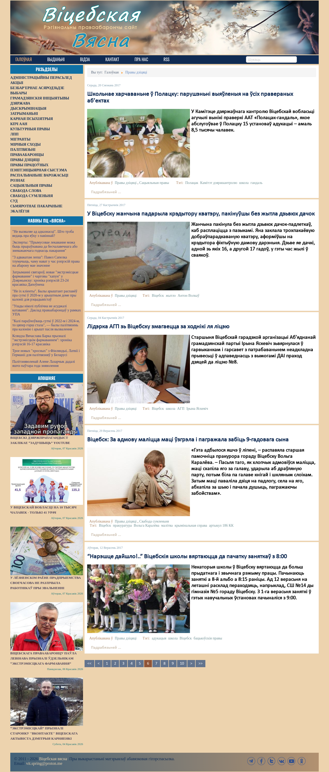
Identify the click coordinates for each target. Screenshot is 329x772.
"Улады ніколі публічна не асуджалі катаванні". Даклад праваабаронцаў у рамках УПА (46, 310)
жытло (171, 295)
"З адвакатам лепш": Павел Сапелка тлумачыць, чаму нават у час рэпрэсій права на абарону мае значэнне (46, 261)
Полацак (191, 183)
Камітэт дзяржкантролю (218, 183)
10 (182, 664)
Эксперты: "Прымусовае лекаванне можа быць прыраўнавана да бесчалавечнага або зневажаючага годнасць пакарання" (44, 246)
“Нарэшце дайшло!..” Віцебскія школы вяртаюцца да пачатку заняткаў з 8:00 (187, 557)
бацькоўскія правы (208, 638)
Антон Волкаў (188, 295)
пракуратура (122, 525)
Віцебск (158, 295)
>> (200, 664)
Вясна (100, 39)
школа (244, 183)
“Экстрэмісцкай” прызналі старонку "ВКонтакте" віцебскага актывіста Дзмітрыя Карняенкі (44, 733)
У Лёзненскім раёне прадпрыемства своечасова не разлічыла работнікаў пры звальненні (45, 583)
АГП (180, 409)
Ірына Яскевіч (197, 409)
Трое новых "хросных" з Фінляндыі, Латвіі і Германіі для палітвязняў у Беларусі (46, 353)
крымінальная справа (191, 525)
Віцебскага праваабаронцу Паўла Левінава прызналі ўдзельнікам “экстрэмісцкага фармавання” (43, 658)
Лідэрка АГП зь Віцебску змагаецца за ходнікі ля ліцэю (158, 327)
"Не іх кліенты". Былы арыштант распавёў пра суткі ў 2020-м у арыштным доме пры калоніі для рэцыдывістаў (44, 295)
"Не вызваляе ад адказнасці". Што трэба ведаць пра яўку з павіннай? (43, 234)
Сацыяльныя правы (154, 183)
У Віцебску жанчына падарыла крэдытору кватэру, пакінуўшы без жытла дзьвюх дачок (201, 214)
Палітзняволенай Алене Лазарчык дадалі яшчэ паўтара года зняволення (43, 364)
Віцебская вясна (53, 759)
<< (89, 664)
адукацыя (159, 638)
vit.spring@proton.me (44, 763)
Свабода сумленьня (154, 521)
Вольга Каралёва (146, 525)
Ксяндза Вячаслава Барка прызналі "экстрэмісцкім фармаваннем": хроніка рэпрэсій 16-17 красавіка (42, 340)
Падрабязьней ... (106, 192)
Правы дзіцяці (125, 183)
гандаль (256, 183)
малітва (167, 525)
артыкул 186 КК (221, 525)
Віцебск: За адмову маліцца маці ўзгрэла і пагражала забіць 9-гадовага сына (188, 440)
